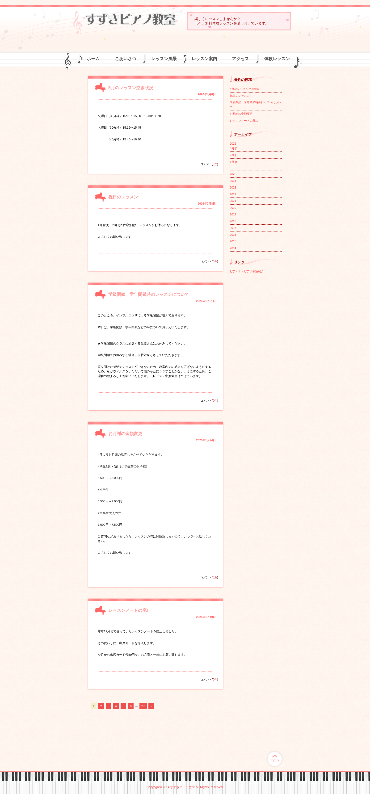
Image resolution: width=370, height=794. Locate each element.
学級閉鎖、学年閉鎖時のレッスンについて (148, 294)
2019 (233, 214)
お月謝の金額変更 (125, 433)
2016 (233, 234)
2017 (233, 228)
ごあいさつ (125, 58)
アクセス (240, 58)
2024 (233, 181)
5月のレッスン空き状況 (130, 87)
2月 (234, 155)
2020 (233, 208)
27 (143, 706)
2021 (233, 201)
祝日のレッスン (123, 197)
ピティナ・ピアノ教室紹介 (247, 271)
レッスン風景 (164, 58)
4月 (234, 148)
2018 (233, 221)
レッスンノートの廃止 (129, 610)
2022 (233, 194)
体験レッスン (277, 58)
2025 (233, 174)
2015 (233, 241)
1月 (234, 162)
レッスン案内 (204, 58)
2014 (233, 248)
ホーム (93, 58)
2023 (233, 187)
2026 (233, 143)
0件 (215, 164)
